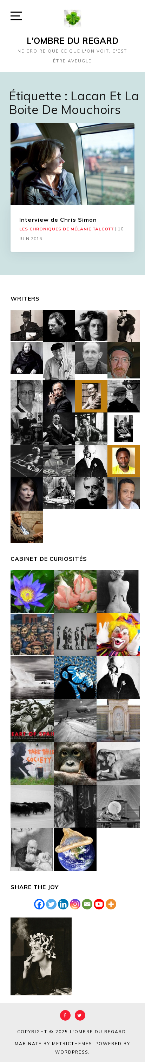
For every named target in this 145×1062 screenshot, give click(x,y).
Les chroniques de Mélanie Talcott (66, 229)
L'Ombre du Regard (72, 40)
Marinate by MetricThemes (53, 1044)
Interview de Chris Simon (58, 219)
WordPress (71, 1052)
